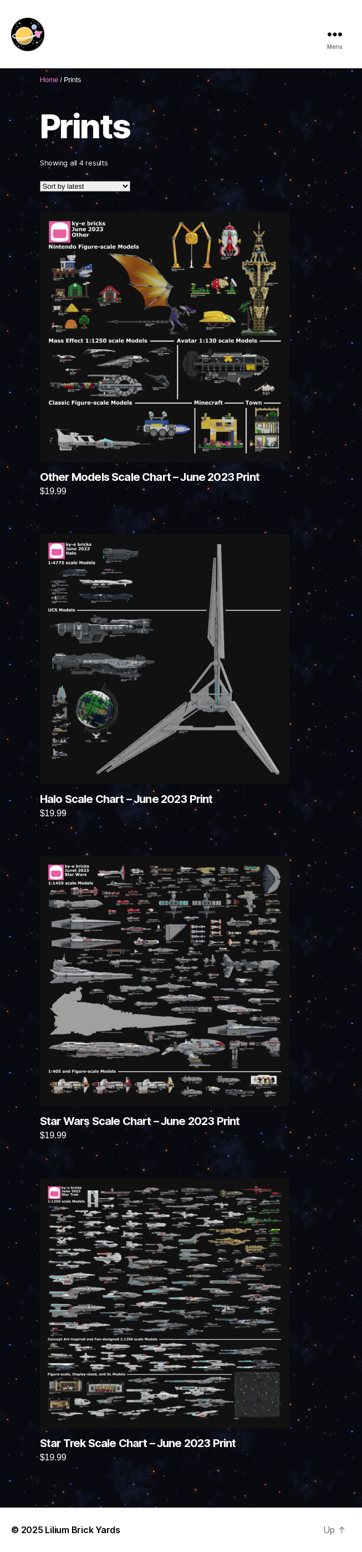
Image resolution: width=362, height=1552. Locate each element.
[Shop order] (85, 186)
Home (49, 80)
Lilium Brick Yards (82, 1529)
